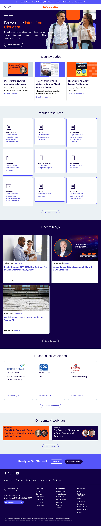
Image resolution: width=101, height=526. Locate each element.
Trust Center (81, 501)
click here (70, 520)
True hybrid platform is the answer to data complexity (13, 167)
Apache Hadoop (7, 520)
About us (8, 480)
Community (81, 504)
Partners (57, 480)
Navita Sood (16, 330)
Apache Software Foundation (46, 520)
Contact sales (61, 494)
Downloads (60, 497)
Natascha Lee (17, 280)
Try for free (56, 462)
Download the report (44, 97)
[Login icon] (5, 7)
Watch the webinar (12, 94)
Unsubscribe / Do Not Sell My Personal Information (59, 518)
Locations (39, 502)
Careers (19, 480)
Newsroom (45, 480)
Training (59, 505)
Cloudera (64, 280)
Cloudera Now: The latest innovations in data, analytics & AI (77, 196)
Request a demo (73, 462)
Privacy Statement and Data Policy (39, 518)
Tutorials (59, 508)
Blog (78, 491)
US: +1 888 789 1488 (13, 495)
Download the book (76, 94)
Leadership (31, 480)
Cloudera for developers (81, 495)
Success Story (12, 396)
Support (79, 512)
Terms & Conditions (26, 518)
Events (79, 498)
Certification (60, 491)
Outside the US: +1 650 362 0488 (18, 498)
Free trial (59, 502)
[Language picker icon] (9, 7)
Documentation (82, 507)
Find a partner (61, 499)
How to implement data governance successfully (44, 137)
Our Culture (40, 497)
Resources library (83, 509)
